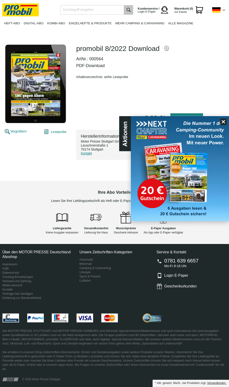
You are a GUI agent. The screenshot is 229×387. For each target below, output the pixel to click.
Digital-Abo (34, 23)
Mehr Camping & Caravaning (140, 23)
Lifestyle (85, 272)
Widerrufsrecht (12, 285)
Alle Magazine (180, 23)
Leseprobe (58, 132)
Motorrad (85, 263)
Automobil (86, 259)
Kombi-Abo (56, 23)
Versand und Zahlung (16, 281)
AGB (5, 268)
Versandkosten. (216, 383)
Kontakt (86, 153)
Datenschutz (10, 272)
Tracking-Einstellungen (17, 277)
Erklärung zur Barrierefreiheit (21, 298)
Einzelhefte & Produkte (90, 23)
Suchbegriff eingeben (78, 9)
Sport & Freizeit (89, 276)
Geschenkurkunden (180, 286)
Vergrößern (18, 131)
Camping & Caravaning (95, 268)
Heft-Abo (12, 23)
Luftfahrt (85, 280)
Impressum (9, 264)
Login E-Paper (176, 275)
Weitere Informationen (166, 48)
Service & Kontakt (171, 252)
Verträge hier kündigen (17, 293)
